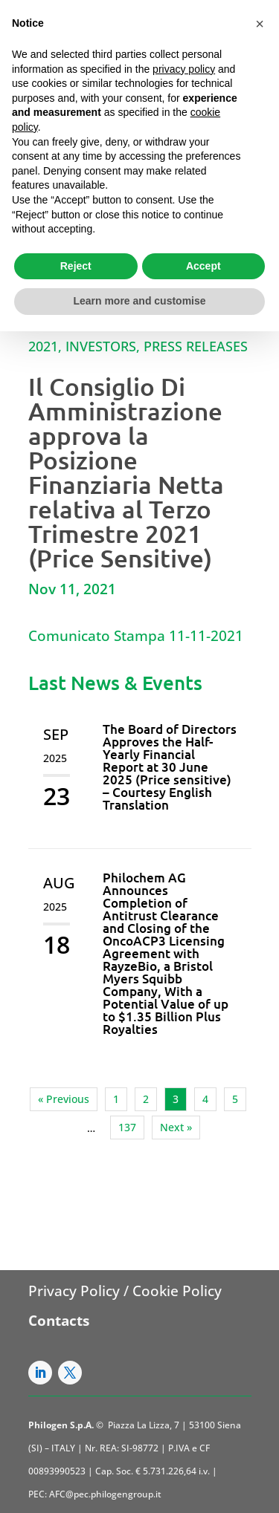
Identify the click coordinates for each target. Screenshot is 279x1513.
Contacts (58, 1320)
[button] (260, 24)
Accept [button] (203, 266)
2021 (43, 346)
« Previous (63, 1099)
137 (127, 1127)
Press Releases (196, 346)
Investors (100, 346)
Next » (176, 1127)
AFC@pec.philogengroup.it (105, 1494)
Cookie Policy (177, 1291)
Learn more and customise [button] (139, 301)
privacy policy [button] (184, 69)
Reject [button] (76, 266)
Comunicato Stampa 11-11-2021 (135, 635)
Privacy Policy (74, 1291)
